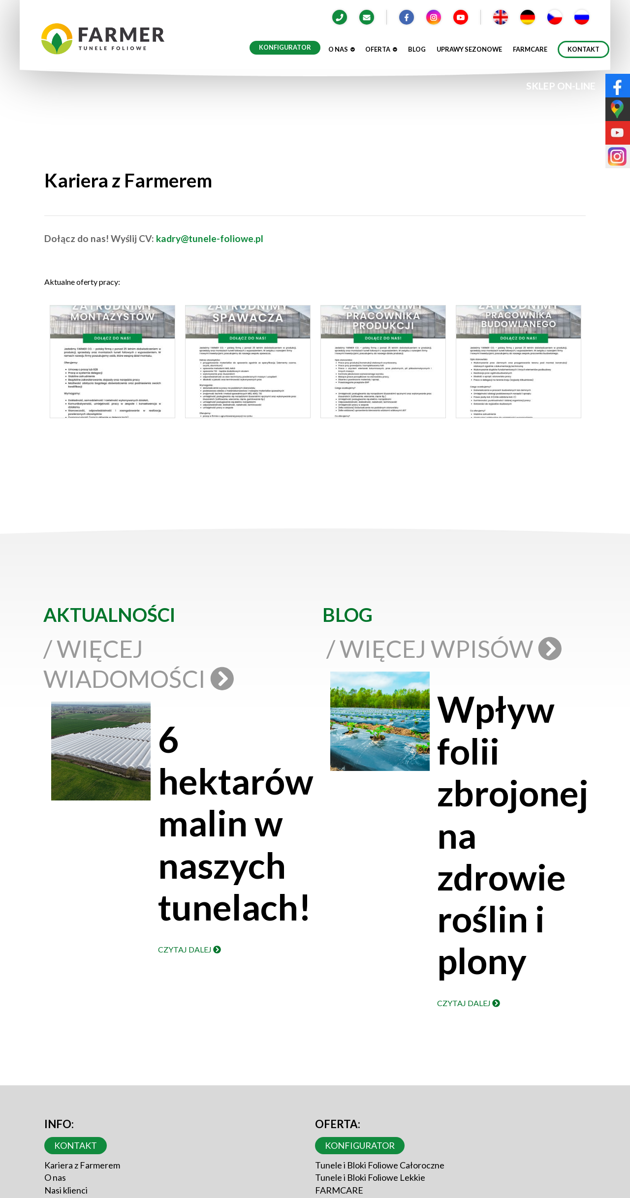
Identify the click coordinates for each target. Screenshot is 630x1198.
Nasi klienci (66, 1190)
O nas (341, 49)
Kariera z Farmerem (82, 1165)
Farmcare (530, 49)
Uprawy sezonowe (469, 49)
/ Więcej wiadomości (135, 663)
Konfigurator (285, 47)
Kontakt (583, 49)
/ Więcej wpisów (447, 648)
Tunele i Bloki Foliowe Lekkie (370, 1177)
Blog (417, 49)
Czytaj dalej (189, 949)
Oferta (381, 49)
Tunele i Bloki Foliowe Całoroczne (379, 1165)
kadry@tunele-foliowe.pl (209, 238)
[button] (112, 364)
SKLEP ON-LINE (561, 86)
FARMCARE (339, 1190)
